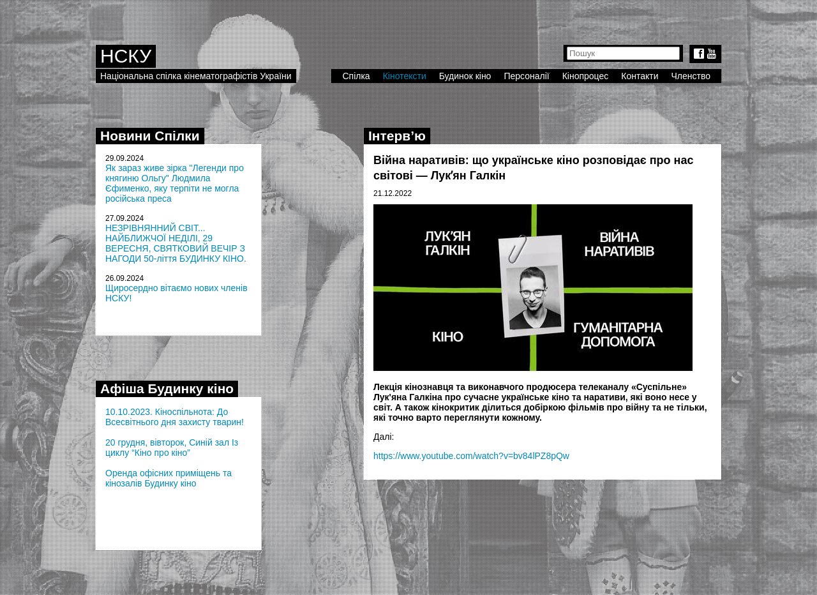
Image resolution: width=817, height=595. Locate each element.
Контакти (639, 76)
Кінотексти (404, 76)
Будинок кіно (465, 76)
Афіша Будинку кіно (167, 388)
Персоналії (526, 76)
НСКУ (125, 55)
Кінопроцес (585, 76)
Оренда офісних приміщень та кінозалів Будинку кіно (168, 478)
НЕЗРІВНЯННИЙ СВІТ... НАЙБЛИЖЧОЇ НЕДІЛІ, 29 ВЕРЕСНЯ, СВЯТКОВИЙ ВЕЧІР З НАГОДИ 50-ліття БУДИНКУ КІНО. (175, 243)
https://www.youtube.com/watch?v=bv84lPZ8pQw (471, 456)
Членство (691, 76)
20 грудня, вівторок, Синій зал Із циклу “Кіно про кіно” (171, 447)
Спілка (356, 76)
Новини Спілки (150, 135)
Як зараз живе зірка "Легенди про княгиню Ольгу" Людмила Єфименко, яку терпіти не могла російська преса (174, 183)
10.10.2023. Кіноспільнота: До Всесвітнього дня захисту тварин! (174, 417)
